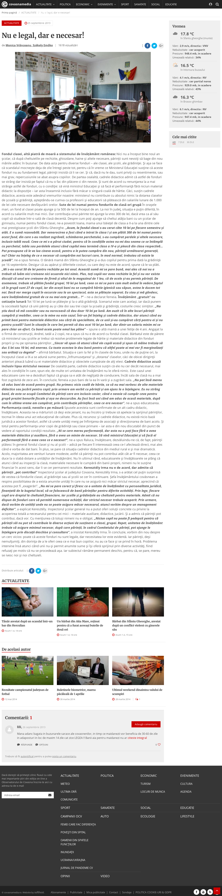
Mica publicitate (98, 889)
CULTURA (186, 783)
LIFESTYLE (186, 815)
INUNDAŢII (67, 850)
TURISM (145, 783)
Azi (174, 142)
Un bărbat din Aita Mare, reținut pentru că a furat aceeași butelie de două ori (80, 625)
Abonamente (64, 889)
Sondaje (126, 889)
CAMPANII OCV (70, 815)
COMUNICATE (69, 799)
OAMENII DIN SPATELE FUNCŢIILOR (74, 841)
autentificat (27, 756)
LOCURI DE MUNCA (153, 791)
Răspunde (24, 744)
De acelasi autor (16, 649)
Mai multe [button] (43, 21)
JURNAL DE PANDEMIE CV (77, 866)
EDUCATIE (171, 4)
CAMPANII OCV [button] (46, 13)
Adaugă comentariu (146, 720)
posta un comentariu (64, 756)
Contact (114, 889)
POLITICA (65, 4)
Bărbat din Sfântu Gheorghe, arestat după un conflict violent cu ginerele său (136, 625)
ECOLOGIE (147, 815)
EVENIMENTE (188, 775)
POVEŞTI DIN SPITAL (73, 831)
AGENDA (185, 791)
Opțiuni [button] (41, 744)
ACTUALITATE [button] (45, 4)
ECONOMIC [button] (84, 4)
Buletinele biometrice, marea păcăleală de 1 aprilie (76, 692)
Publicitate (80, 889)
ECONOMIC (148, 775)
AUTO (104, 815)
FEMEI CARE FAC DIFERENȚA (78, 823)
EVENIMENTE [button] (107, 4)
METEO (65, 783)
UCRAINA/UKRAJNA (73, 858)
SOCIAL (155, 4)
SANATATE (140, 4)
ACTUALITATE (15, 580)
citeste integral (137, 738)
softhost (38, 889)
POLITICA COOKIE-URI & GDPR (149, 889)
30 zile (190, 142)
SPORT (125, 4)
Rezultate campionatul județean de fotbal (25, 692)
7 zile (181, 142)
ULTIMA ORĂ (69, 791)
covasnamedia (16, 4)
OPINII (64, 874)
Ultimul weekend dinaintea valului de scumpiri (137, 692)
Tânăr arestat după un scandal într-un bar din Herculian (27, 623)
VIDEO (105, 874)
